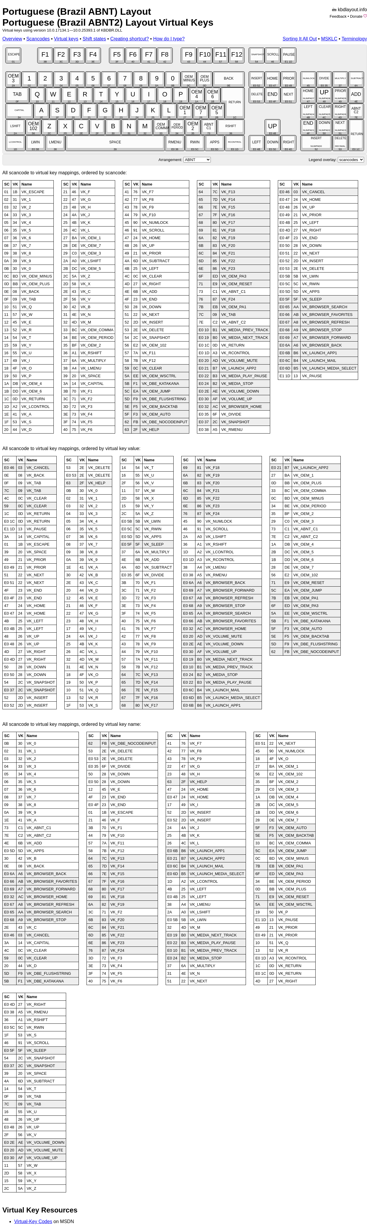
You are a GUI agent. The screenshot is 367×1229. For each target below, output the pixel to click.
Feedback (338, 16)
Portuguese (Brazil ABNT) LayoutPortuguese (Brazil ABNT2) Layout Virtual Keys (107, 17)
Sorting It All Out (300, 38)
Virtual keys (66, 38)
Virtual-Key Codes (33, 1221)
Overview (12, 38)
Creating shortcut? (129, 38)
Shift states (94, 38)
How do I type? (169, 38)
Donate (356, 16)
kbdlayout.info (352, 9)
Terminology (354, 38)
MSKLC (329, 38)
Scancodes (38, 38)
